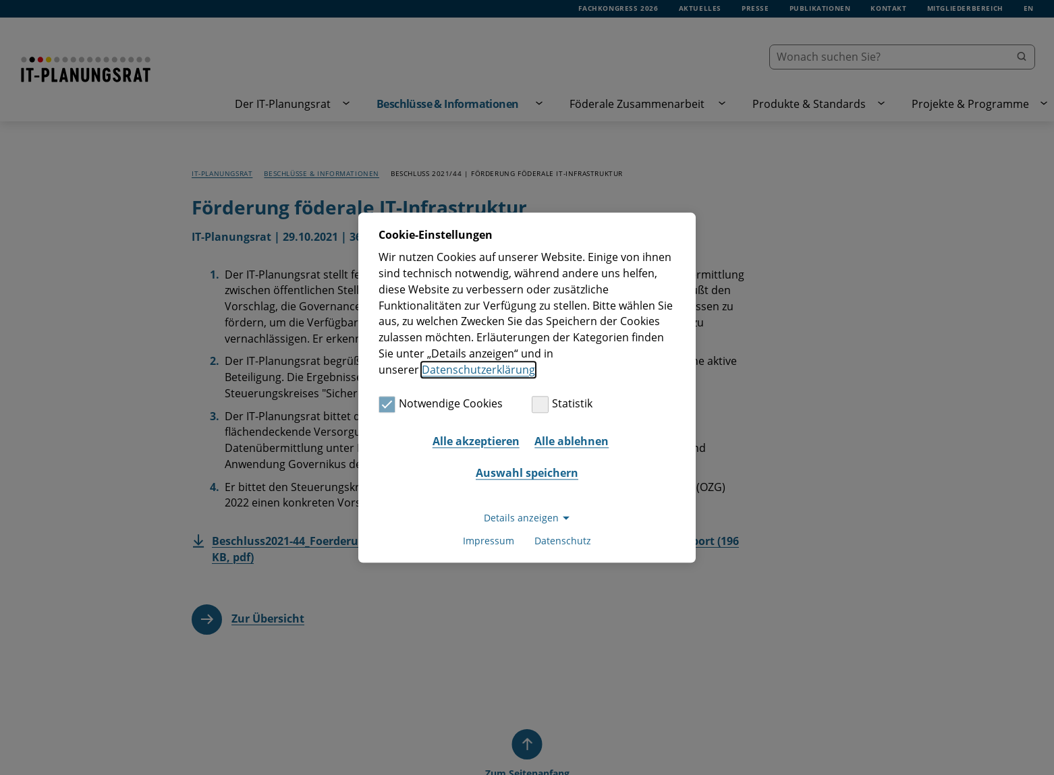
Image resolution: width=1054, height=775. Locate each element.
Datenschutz (562, 540)
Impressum (488, 540)
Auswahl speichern (527, 473)
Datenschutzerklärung (478, 369)
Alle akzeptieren (476, 441)
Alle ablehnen (571, 441)
